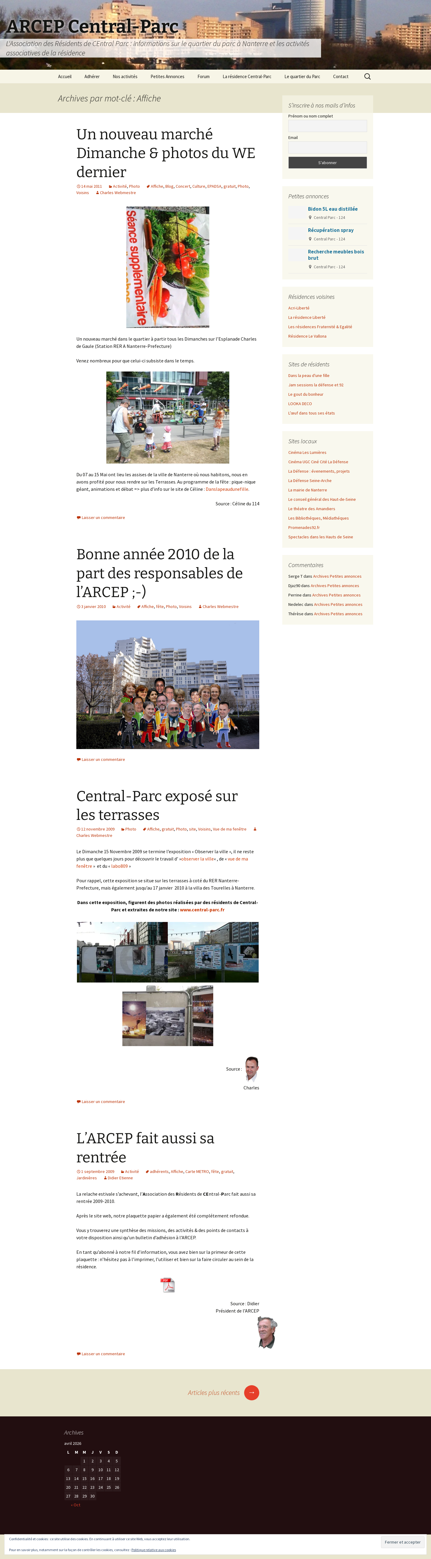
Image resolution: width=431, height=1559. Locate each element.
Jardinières (86, 1178)
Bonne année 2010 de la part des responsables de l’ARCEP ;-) (159, 573)
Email (293, 137)
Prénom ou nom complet (310, 116)
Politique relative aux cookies (153, 1549)
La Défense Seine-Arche (310, 480)
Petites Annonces (167, 76)
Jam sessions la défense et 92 (315, 385)
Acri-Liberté (299, 308)
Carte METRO (197, 1171)
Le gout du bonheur (305, 394)
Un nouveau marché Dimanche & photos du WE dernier (166, 153)
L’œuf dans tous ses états (311, 413)
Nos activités (125, 76)
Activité (120, 186)
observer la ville (197, 859)
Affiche (157, 186)
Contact (341, 76)
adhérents (159, 1171)
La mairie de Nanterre (307, 490)
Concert (183, 186)
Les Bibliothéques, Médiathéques (318, 518)
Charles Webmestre (118, 192)
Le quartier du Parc (302, 76)
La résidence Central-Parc (247, 76)
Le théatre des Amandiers (311, 508)
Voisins (82, 192)
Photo (134, 186)
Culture (198, 186)
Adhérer (92, 76)
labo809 (119, 866)
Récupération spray (331, 230)
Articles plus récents (223, 1392)
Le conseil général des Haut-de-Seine (322, 499)
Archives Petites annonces (337, 576)
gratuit (230, 186)
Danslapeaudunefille (227, 489)
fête (160, 606)
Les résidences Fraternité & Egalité (320, 326)
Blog (169, 186)
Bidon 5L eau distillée (333, 209)
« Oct (75, 1505)
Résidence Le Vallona (307, 336)
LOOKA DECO (300, 403)
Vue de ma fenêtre (230, 829)
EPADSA (214, 186)
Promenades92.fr (304, 527)
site (192, 829)
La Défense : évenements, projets (319, 471)
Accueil (64, 76)
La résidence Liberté (307, 317)
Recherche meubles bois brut (336, 254)
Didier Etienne (120, 1178)
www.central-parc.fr (202, 910)
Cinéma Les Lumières (307, 452)
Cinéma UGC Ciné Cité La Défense (318, 461)
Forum (203, 76)
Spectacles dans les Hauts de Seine (320, 537)
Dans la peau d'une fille (309, 375)
